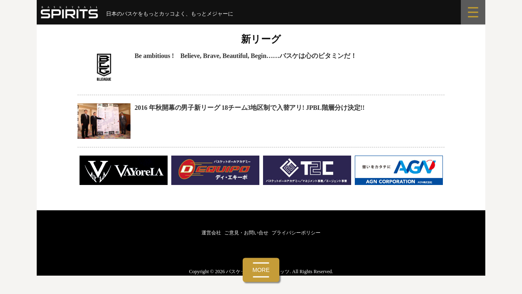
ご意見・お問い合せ (246, 233)
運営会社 (211, 233)
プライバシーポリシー (296, 233)
